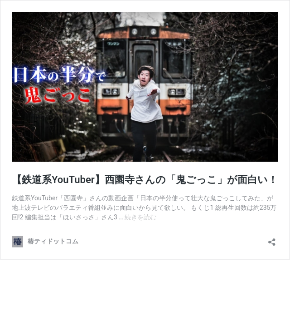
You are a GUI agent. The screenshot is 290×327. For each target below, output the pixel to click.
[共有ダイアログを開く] (272, 239)
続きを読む (140, 217)
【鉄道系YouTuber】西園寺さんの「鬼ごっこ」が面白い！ (145, 179)
